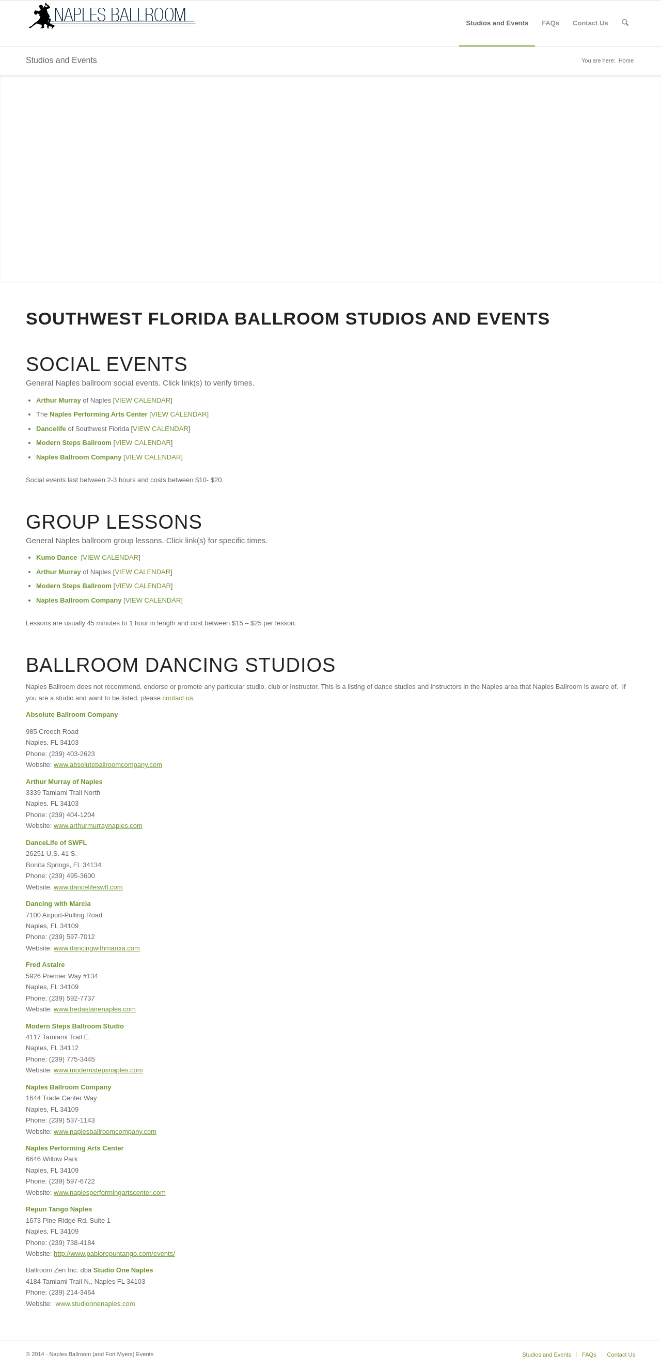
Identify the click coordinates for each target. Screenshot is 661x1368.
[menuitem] (497, 23)
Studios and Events (61, 60)
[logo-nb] (113, 23)
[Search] (625, 23)
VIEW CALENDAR (142, 400)
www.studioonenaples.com (95, 1304)
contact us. (179, 698)
